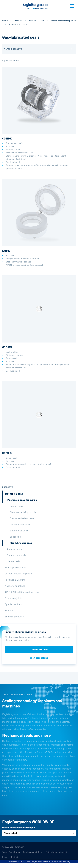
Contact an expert (39, 649)
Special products (14, 604)
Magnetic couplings (15, 585)
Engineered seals (19, 530)
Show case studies (39, 658)
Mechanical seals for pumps (63, 20)
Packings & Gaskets (15, 579)
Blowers (9, 610)
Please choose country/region (18, 827)
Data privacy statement (56, 852)
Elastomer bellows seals (23, 518)
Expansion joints (13, 598)
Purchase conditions (32, 852)
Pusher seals (16, 505)
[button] (39, 49)
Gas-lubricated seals (21, 542)
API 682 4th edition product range (22, 591)
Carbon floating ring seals (18, 573)
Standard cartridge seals (23, 512)
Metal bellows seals (20, 524)
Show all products (14, 616)
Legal (4, 857)
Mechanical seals (36, 20)
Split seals (15, 536)
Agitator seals (14, 548)
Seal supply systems (15, 567)
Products (18, 20)
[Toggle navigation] (72, 6)
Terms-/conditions (11, 852)
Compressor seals (16, 555)
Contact (14, 857)
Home (5, 20)
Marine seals (13, 561)
